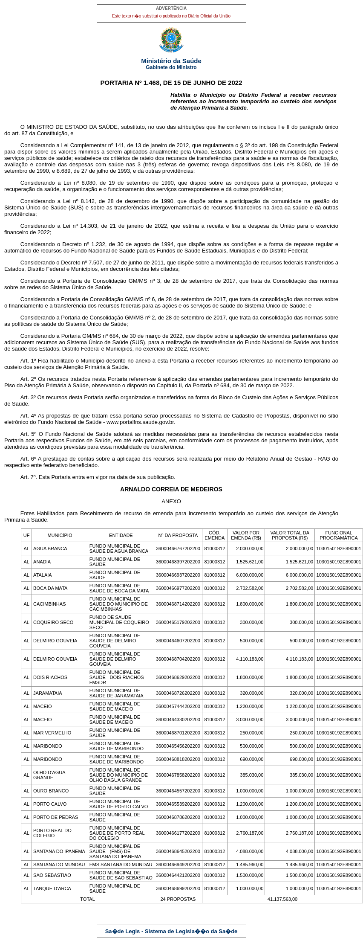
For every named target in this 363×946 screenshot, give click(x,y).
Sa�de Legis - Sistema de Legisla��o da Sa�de (171, 931)
